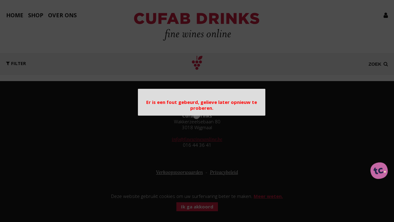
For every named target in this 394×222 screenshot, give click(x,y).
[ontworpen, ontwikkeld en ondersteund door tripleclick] (379, 171)
